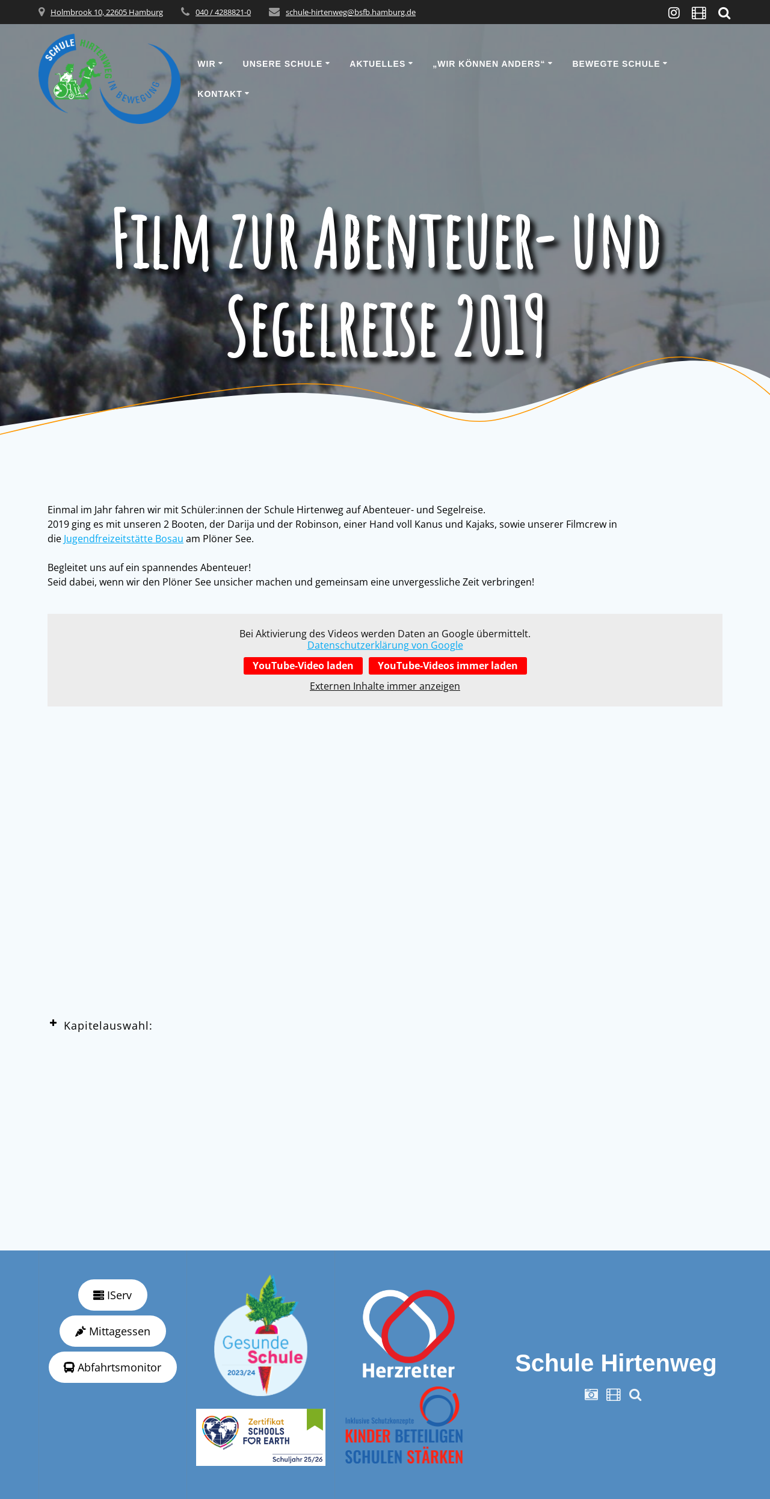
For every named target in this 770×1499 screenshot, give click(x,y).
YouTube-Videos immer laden (448, 665)
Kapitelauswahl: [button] (100, 1025)
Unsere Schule (283, 64)
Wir (206, 64)
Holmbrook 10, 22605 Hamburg (107, 12)
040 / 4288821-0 (223, 12)
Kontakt (219, 94)
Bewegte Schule (616, 64)
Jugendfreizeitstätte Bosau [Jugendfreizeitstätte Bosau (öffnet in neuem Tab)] (123, 538)
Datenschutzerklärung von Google (385, 645)
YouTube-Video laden (303, 665)
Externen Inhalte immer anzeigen (385, 686)
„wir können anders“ (489, 64)
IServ (112, 1295)
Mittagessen (112, 1331)
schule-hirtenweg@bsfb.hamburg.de (351, 12)
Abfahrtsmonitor (112, 1367)
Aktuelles (377, 64)
